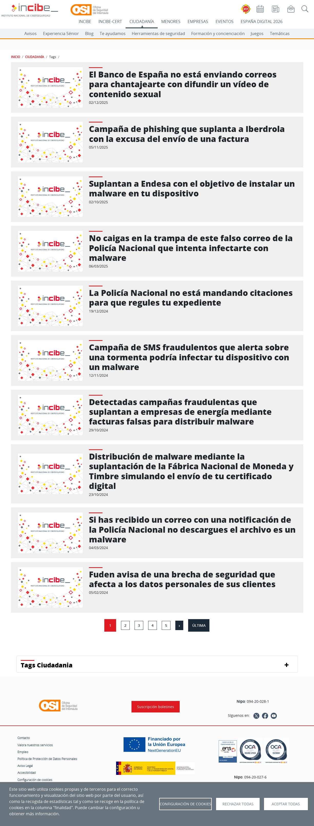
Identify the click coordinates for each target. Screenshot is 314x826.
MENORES (170, 21)
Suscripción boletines (155, 706)
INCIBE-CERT (110, 21)
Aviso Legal (25, 766)
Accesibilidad (26, 773)
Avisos (30, 33)
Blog (89, 33)
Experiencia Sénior (61, 33)
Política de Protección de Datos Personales (47, 759)
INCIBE (85, 21)
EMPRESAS (198, 21)
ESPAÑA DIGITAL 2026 (261, 21)
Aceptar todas (286, 804)
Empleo (22, 752)
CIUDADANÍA (141, 21)
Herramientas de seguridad (158, 33)
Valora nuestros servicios (35, 745)
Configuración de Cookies (185, 804)
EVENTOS (225, 21)
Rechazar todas (238, 804)
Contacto (23, 738)
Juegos (257, 33)
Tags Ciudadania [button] (47, 665)
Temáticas (280, 33)
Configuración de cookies (34, 780)
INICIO (15, 57)
